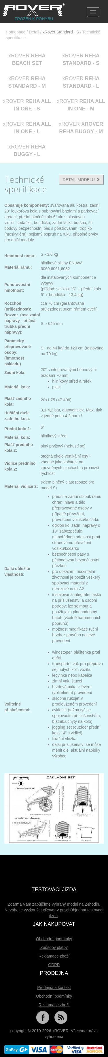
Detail (34, 32)
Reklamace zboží (54, 956)
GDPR (54, 964)
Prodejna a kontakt (54, 987)
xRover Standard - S (61, 32)
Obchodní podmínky (54, 938)
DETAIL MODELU (81, 179)
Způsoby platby (54, 947)
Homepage (16, 32)
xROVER (27, 59)
